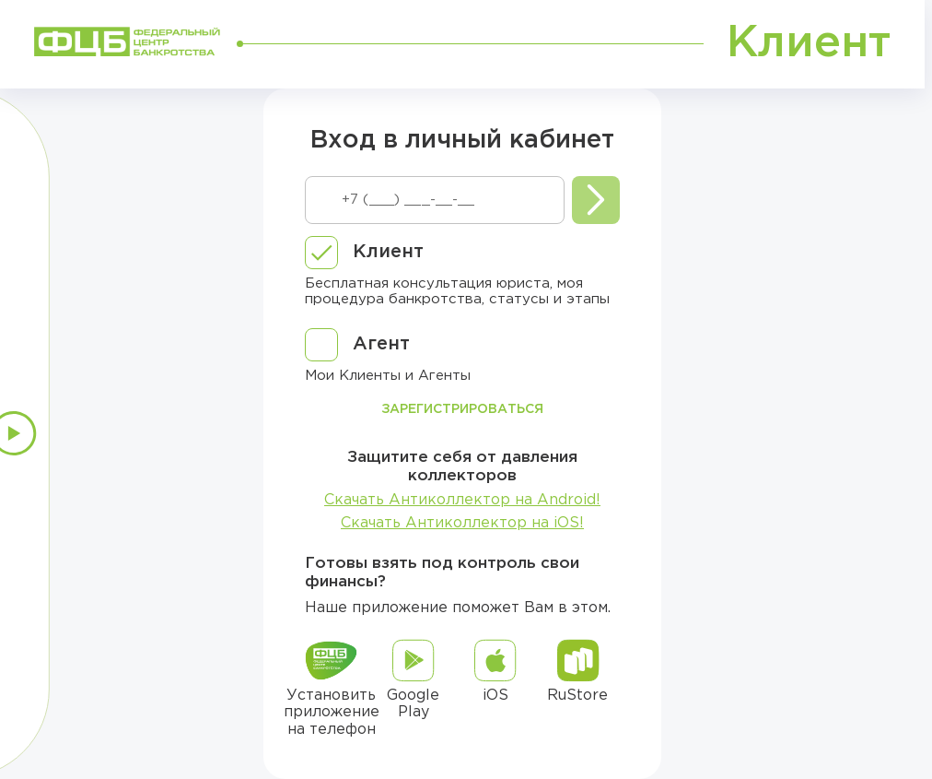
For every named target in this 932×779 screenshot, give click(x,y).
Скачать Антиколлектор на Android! (462, 500)
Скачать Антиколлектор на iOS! (462, 523)
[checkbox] (364, 252)
